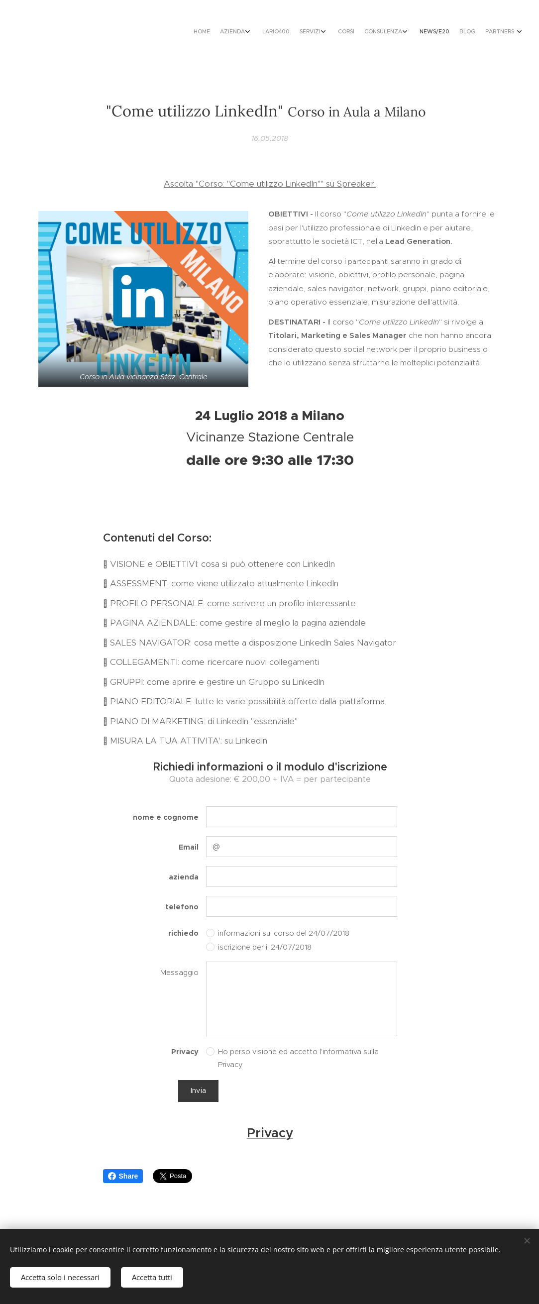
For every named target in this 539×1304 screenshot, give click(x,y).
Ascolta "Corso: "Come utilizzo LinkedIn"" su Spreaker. (270, 183)
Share (123, 1176)
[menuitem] (413, 32)
